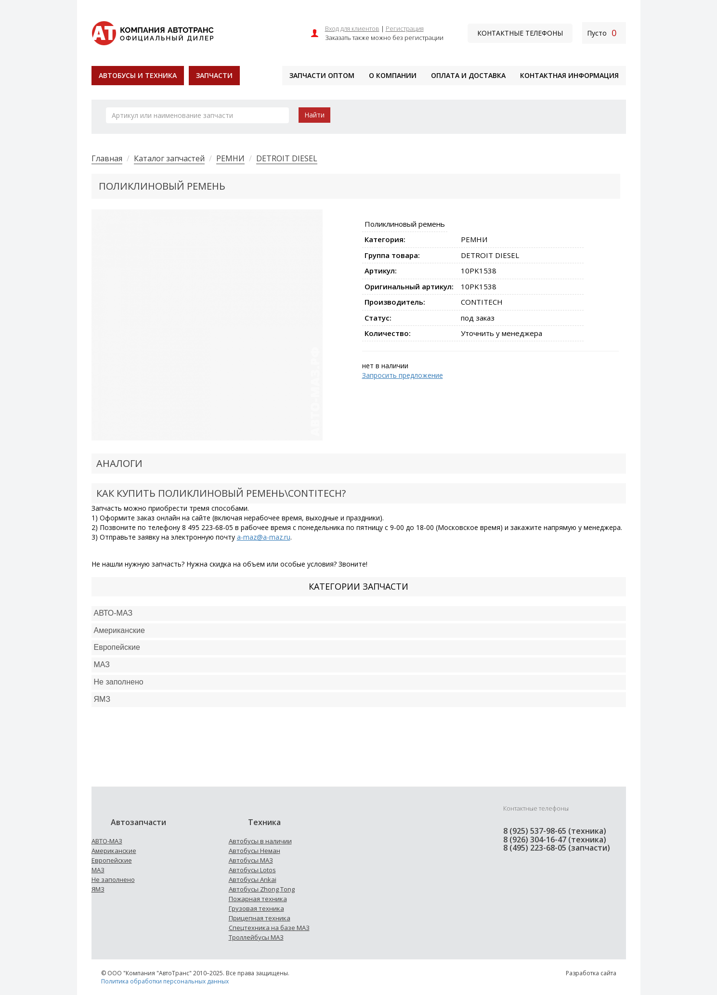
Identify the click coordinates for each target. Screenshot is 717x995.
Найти (314, 114)
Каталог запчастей (169, 158)
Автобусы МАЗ (251, 860)
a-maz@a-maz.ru (263, 537)
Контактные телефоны (520, 33)
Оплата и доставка (468, 75)
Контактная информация (569, 75)
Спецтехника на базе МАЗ (269, 927)
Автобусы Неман (254, 850)
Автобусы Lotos (252, 870)
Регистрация (405, 28)
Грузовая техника (256, 908)
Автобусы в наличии (260, 841)
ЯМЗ (97, 889)
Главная (106, 158)
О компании (393, 75)
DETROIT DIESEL (286, 158)
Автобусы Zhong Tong (262, 889)
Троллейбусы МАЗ (256, 937)
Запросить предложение (402, 375)
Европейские (117, 647)
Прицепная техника (259, 918)
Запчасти (214, 75)
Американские (119, 630)
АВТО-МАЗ (113, 613)
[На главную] (152, 32)
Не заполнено (118, 682)
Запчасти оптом (321, 75)
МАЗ (97, 870)
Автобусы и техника (138, 75)
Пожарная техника (258, 898)
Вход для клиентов (352, 28)
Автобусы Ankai (252, 879)
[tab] (358, 613)
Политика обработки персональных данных (165, 981)
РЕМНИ (230, 158)
